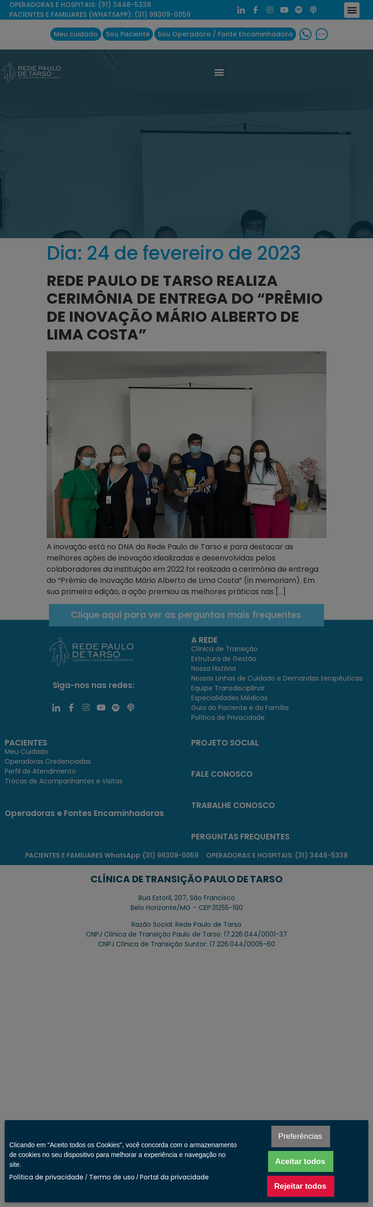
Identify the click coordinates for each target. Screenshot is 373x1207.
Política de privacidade (46, 1177)
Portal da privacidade (174, 1177)
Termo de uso (112, 1177)
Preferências (300, 1136)
